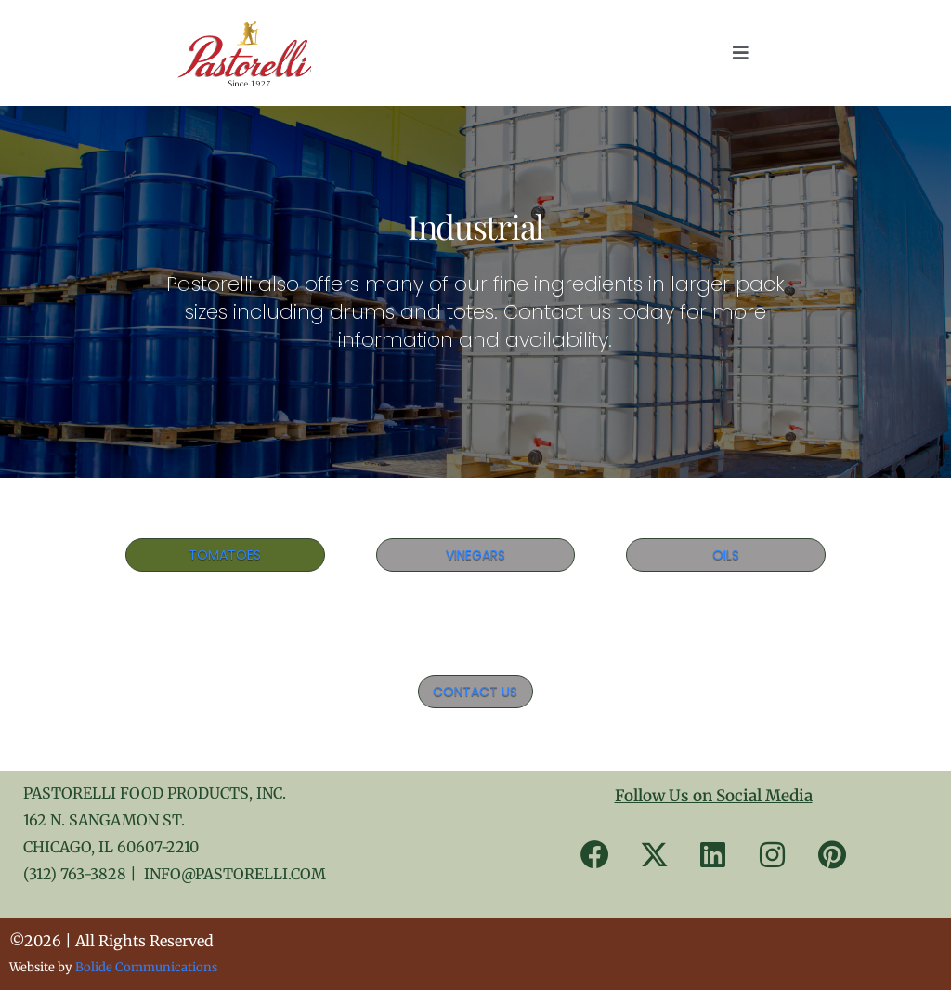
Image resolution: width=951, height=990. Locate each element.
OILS (725, 555)
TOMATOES (225, 555)
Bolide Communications (146, 967)
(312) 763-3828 (74, 874)
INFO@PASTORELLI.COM (235, 874)
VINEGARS (475, 555)
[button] (740, 52)
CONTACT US (475, 691)
